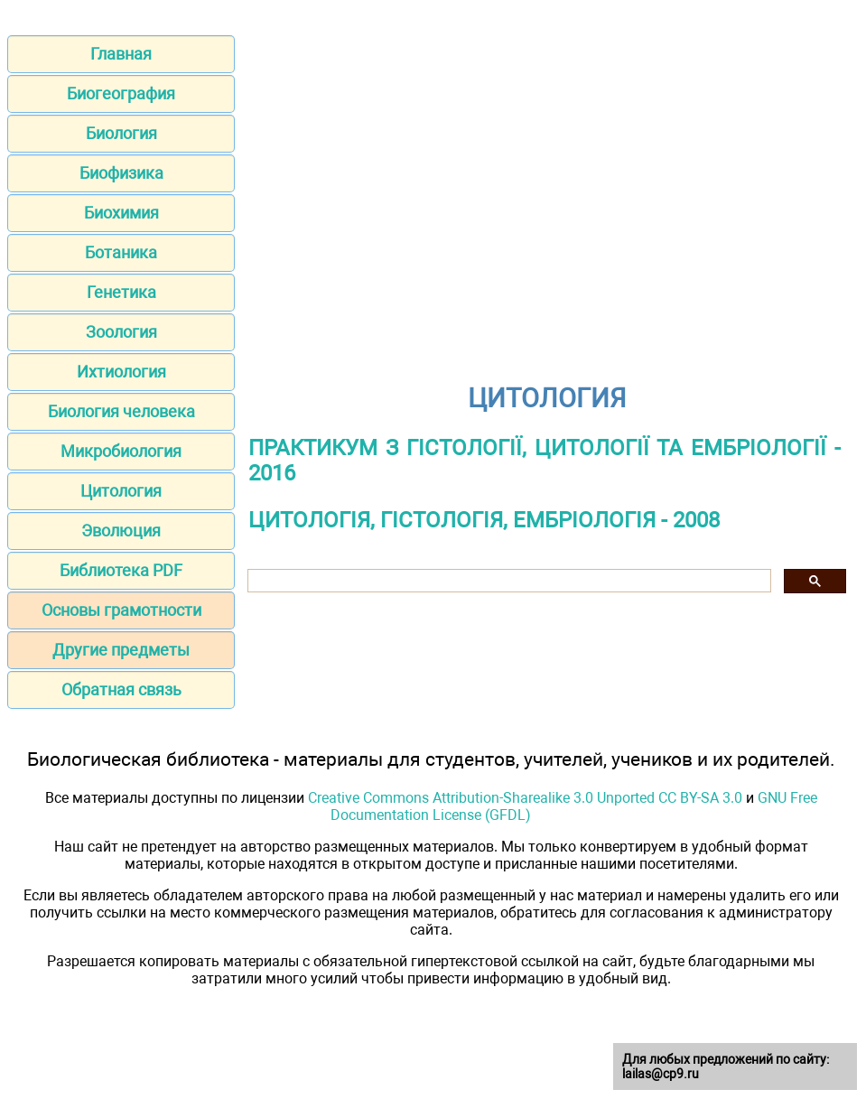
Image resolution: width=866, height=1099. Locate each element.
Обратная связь (121, 689)
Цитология (121, 490)
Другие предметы (121, 649)
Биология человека (121, 411)
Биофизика (121, 172)
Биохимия (121, 212)
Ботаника (121, 252)
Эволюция (121, 530)
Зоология (121, 331)
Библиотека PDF (121, 570)
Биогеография (121, 93)
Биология (121, 133)
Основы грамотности (121, 610)
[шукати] (507, 581)
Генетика (121, 292)
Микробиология (121, 451)
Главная (121, 53)
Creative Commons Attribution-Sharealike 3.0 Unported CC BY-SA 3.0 (525, 797)
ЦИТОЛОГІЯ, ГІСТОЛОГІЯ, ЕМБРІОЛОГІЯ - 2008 (484, 520)
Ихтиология (121, 371)
